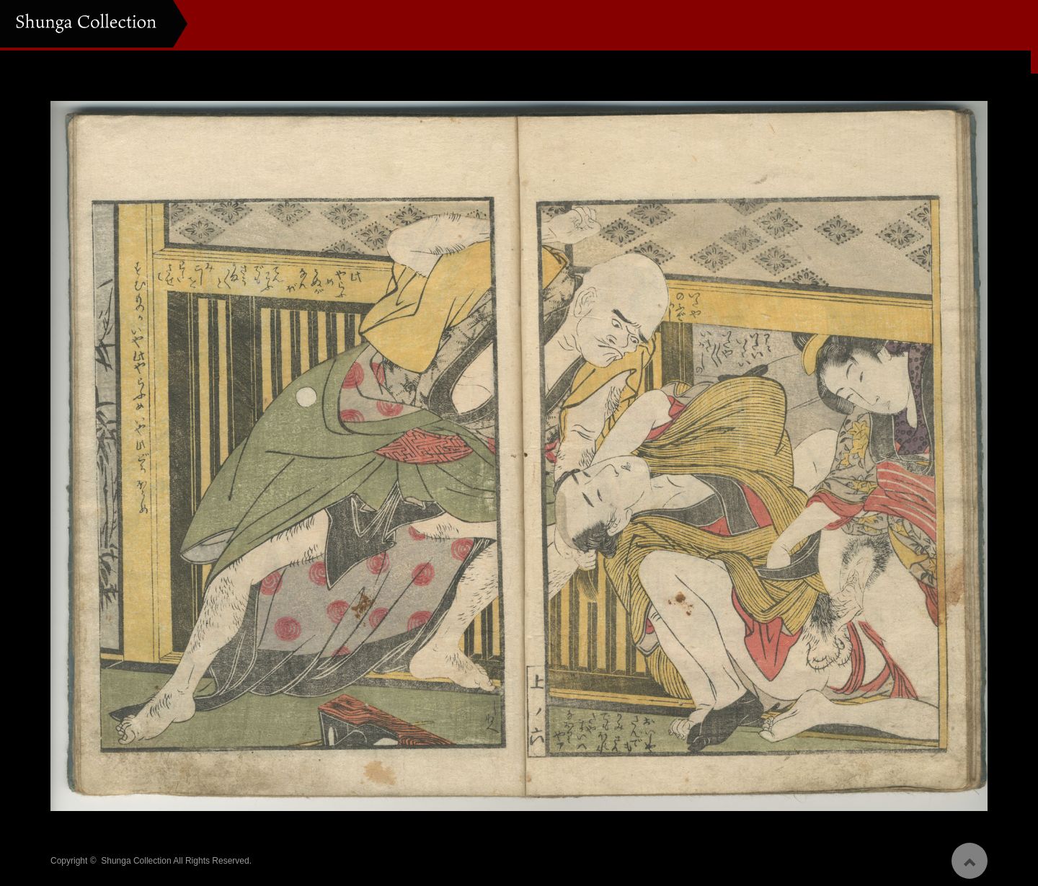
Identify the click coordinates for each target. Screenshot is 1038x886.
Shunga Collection (136, 856)
